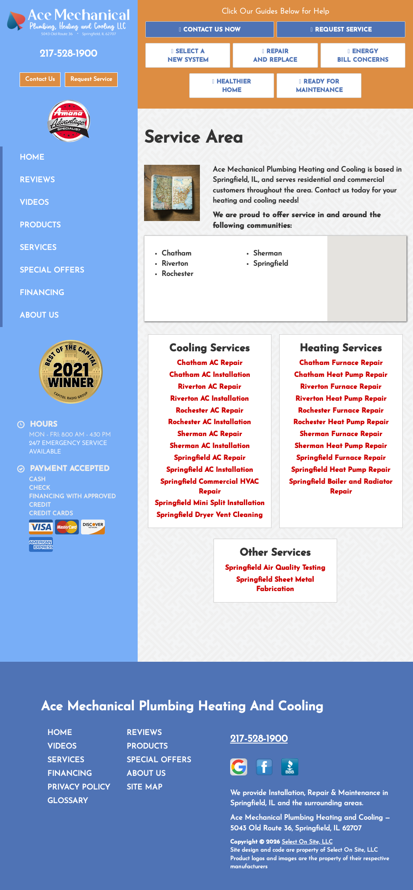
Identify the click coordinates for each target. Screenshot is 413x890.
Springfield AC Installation (209, 470)
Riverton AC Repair (209, 387)
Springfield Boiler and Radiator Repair (341, 487)
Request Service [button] (91, 79)
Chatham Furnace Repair (341, 363)
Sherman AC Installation (210, 446)
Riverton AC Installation (209, 399)
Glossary (67, 801)
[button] (209, 29)
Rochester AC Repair (209, 411)
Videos (34, 203)
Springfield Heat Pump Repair (340, 470)
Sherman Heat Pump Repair (341, 446)
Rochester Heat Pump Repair (341, 422)
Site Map (144, 787)
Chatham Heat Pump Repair (340, 375)
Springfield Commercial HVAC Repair (209, 487)
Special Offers (52, 270)
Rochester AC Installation (209, 422)
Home (32, 157)
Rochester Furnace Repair (341, 411)
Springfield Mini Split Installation (210, 503)
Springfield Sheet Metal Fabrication (275, 585)
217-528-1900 (259, 739)
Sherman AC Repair (209, 434)
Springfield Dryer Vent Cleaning (209, 515)
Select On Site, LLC (307, 842)
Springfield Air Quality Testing (275, 568)
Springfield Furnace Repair (341, 458)
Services (38, 248)
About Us (39, 315)
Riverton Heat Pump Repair (341, 399)
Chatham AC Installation (209, 375)
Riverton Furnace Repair (340, 387)
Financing (42, 293)
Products (40, 225)
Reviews (37, 180)
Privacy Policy (78, 787)
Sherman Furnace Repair (341, 434)
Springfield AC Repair (209, 458)
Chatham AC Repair (210, 363)
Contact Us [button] (40, 79)
